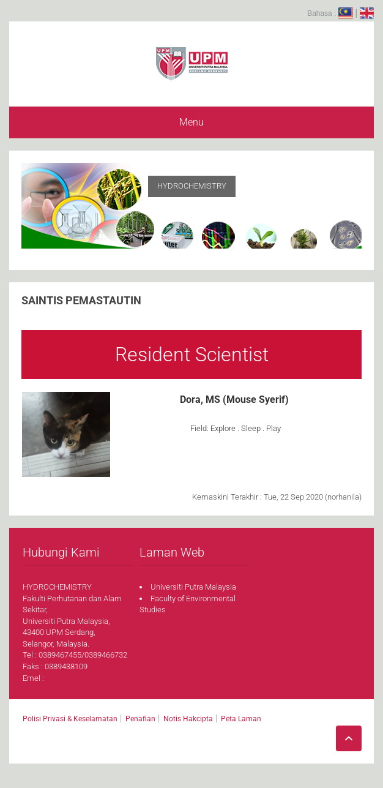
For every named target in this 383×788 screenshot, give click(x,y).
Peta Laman (241, 719)
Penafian (140, 719)
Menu (191, 122)
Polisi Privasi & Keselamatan (70, 719)
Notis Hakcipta (188, 719)
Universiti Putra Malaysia (193, 586)
